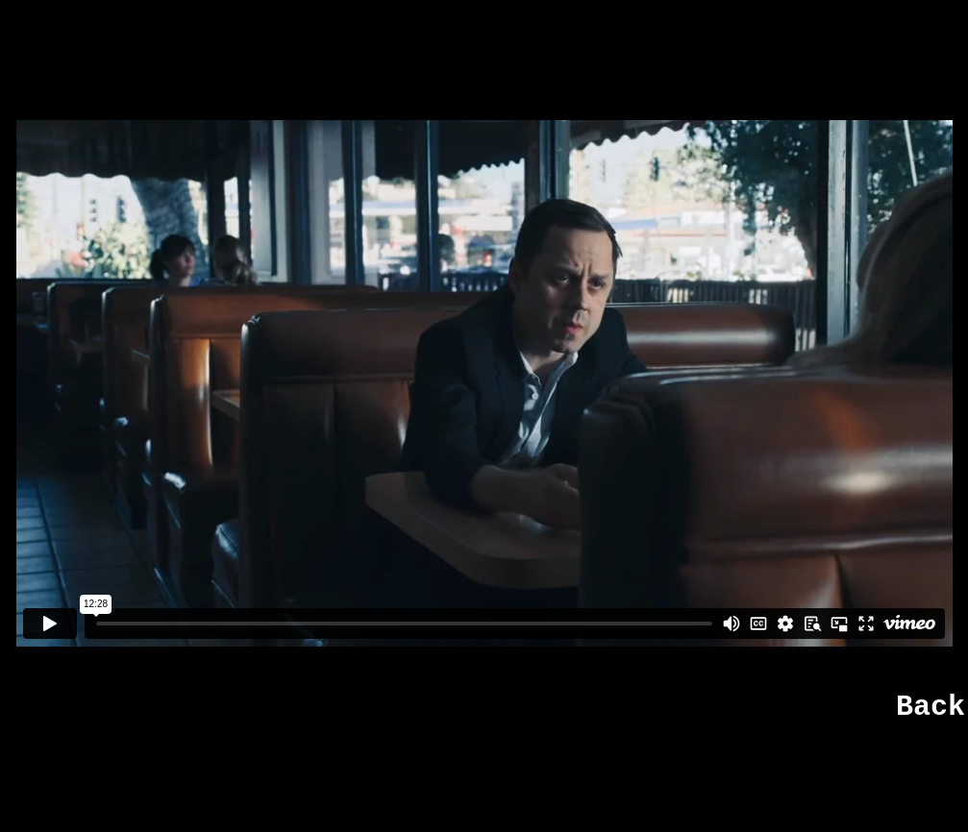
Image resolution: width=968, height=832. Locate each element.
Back (930, 707)
